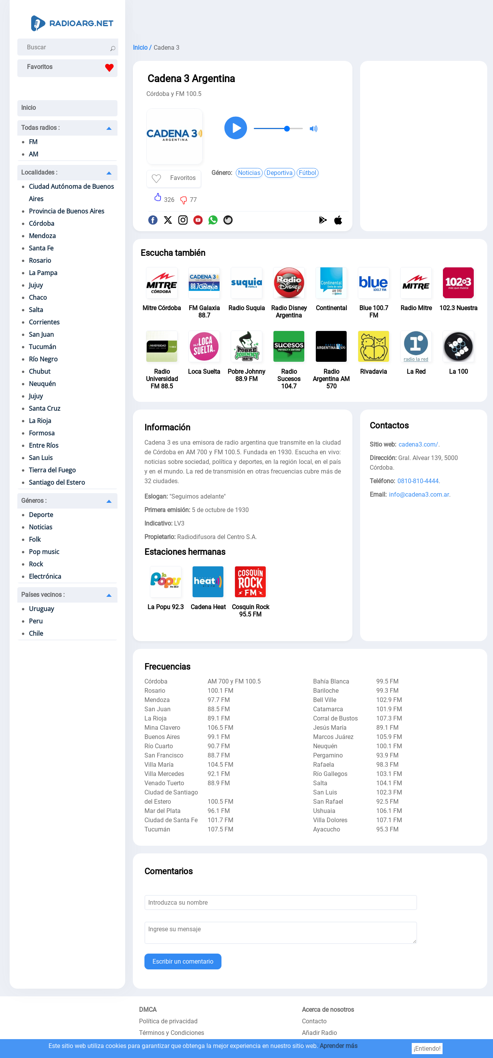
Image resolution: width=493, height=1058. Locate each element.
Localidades (39, 172)
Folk (34, 539)
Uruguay (41, 609)
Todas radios (40, 127)
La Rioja (40, 420)
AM (33, 154)
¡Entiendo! (427, 1048)
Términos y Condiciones (171, 1032)
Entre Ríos (44, 445)
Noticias (40, 527)
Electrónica (45, 576)
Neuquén (42, 384)
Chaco (38, 297)
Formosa (42, 433)
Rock (36, 564)
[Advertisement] (310, 19)
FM (33, 142)
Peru (36, 621)
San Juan (41, 334)
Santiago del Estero (57, 482)
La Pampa (43, 273)
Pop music (44, 551)
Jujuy (36, 285)
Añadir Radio (319, 1032)
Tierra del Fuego (52, 470)
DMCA (147, 1009)
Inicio (28, 107)
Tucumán (42, 347)
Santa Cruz (44, 408)
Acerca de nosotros (328, 1009)
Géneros (34, 500)
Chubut (39, 371)
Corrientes (44, 322)
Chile (36, 633)
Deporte (41, 515)
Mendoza (42, 236)
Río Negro (43, 359)
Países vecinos (43, 594)
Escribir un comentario (183, 961)
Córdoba (41, 223)
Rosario (40, 260)
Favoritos (72, 67)
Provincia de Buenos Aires (66, 211)
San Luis (41, 457)
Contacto (314, 1021)
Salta (36, 310)
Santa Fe (41, 248)
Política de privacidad (168, 1021)
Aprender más (338, 1046)
